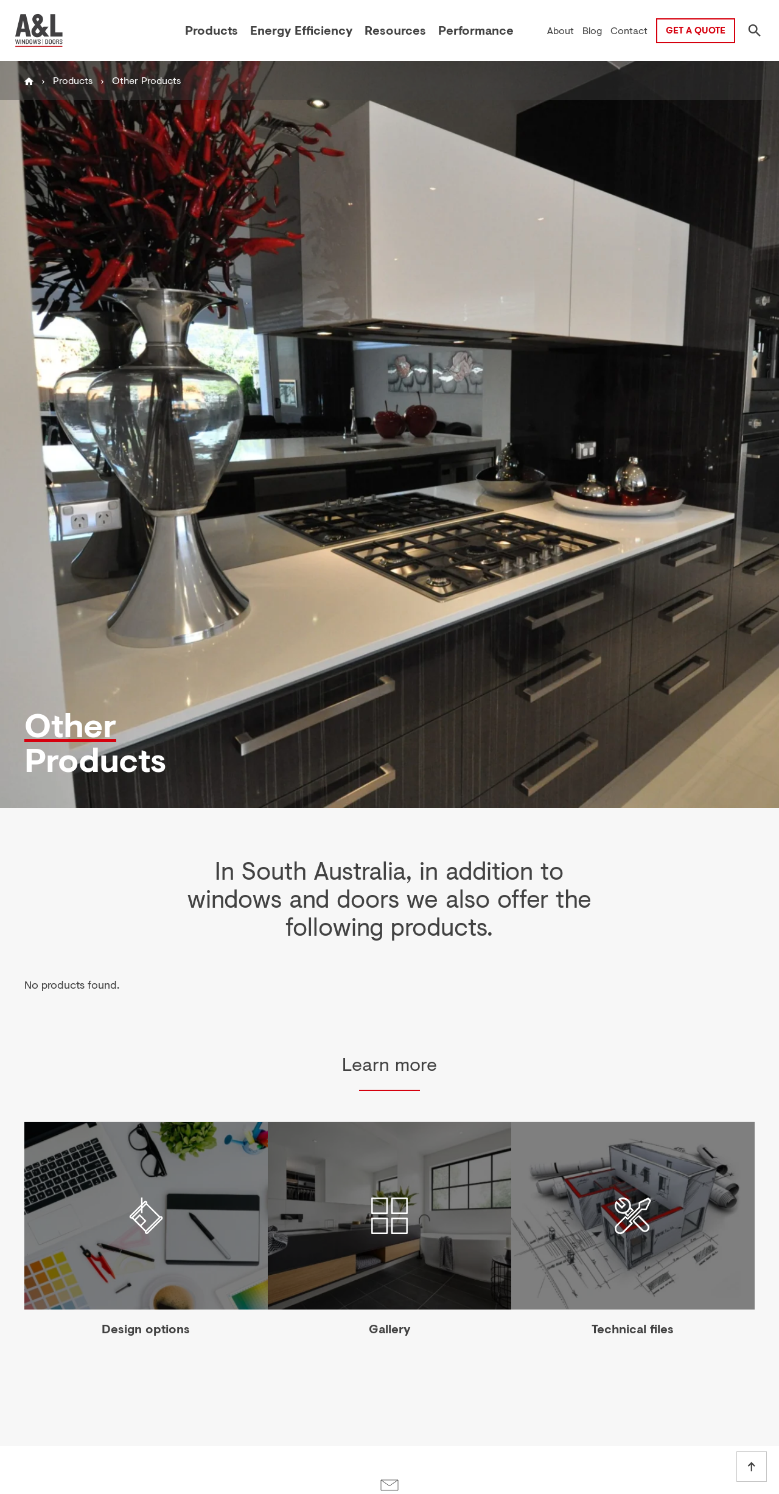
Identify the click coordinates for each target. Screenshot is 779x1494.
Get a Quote (695, 30)
